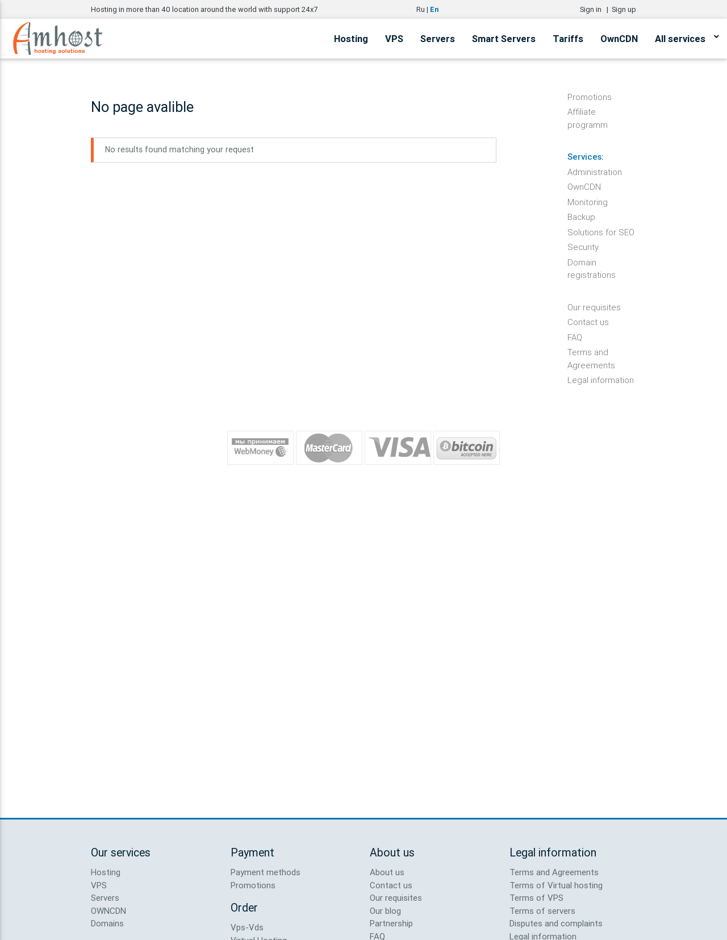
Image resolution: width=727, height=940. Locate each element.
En (434, 9)
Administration (594, 172)
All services (686, 37)
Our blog (385, 910)
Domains (107, 923)
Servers (437, 38)
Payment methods (265, 872)
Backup (581, 216)
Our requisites (594, 307)
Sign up (624, 9)
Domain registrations (591, 263)
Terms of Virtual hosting (556, 885)
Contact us (588, 322)
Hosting (351, 38)
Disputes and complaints (556, 923)
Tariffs (568, 38)
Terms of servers (542, 910)
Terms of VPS (536, 897)
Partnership (391, 923)
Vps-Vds (247, 927)
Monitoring (587, 202)
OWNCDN (108, 910)
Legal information (600, 380)
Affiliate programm (587, 112)
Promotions (589, 96)
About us (387, 872)
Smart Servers (504, 38)
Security (583, 247)
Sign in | (596, 9)
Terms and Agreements (591, 353)
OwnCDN (619, 38)
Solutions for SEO (600, 232)
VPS (394, 38)
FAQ (574, 337)
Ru (420, 9)
